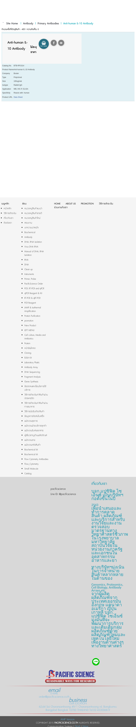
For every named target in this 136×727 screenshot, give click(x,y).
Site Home (12, 24)
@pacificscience (67, 494)
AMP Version (68, 719)
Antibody (28, 24)
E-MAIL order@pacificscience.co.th (54, 693)
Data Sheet (18, 97)
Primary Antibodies (48, 24)
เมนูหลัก (5, 203)
